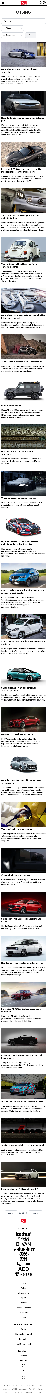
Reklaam (23, 1355)
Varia (23, 1317)
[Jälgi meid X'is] (23, 1377)
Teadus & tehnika (23, 1307)
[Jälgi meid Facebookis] (23, 1371)
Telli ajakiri (23, 1339)
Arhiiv (23, 1329)
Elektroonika (23, 1293)
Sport (23, 1297)
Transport (23, 1312)
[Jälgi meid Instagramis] (23, 1365)
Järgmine (35, 1213)
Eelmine (11, 1213)
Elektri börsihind (23, 1344)
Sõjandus (23, 1302)
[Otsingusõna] (23, 21)
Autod (23, 1288)
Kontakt (23, 1360)
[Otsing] (40, 2)
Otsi (30, 35)
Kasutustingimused (23, 1334)
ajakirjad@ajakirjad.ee (20, 1389)
